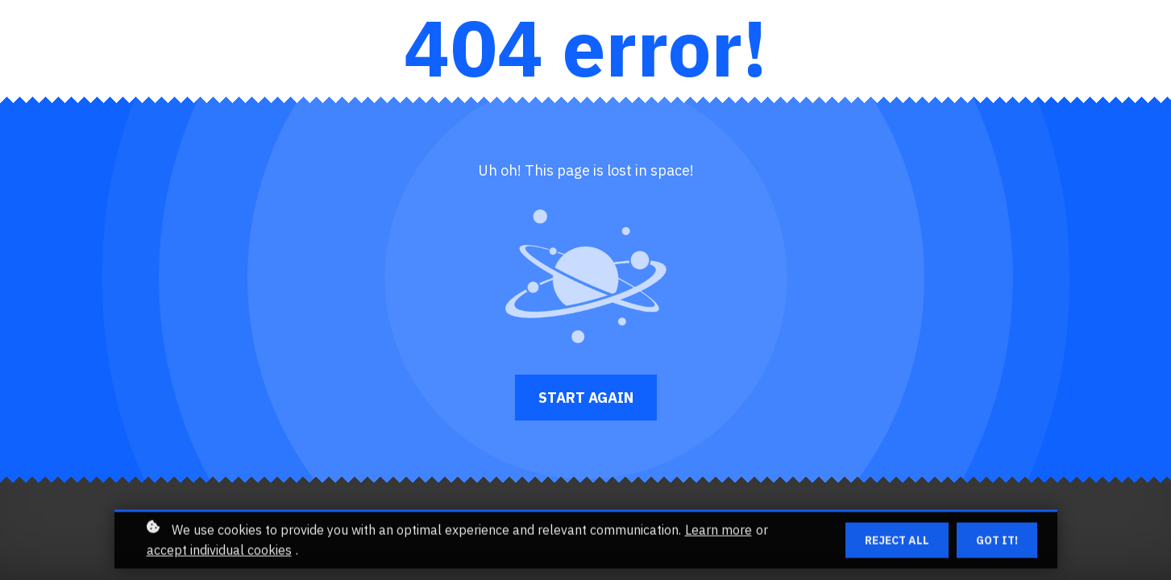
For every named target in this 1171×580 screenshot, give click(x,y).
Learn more (718, 535)
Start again (585, 397)
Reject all (897, 544)
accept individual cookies (219, 554)
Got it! (997, 544)
